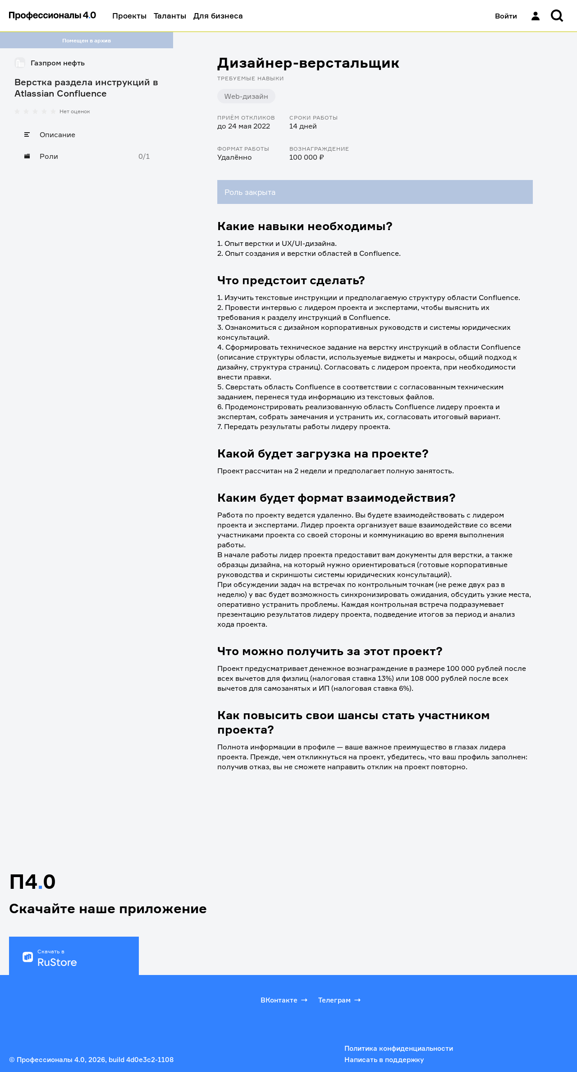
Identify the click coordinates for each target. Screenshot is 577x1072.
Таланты (170, 15)
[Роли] (86, 156)
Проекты (129, 15)
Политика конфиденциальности (398, 1048)
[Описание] (86, 134)
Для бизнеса (218, 15)
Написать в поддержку (384, 1059)
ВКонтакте (285, 999)
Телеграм (340, 999)
